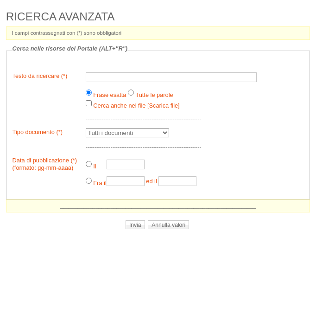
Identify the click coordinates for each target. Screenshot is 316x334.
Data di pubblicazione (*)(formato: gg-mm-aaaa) (45, 164)
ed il (151, 181)
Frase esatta (109, 94)
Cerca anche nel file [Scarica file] (136, 105)
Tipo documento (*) (38, 131)
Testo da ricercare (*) (40, 75)
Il (94, 166)
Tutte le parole (154, 94)
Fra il (99, 183)
